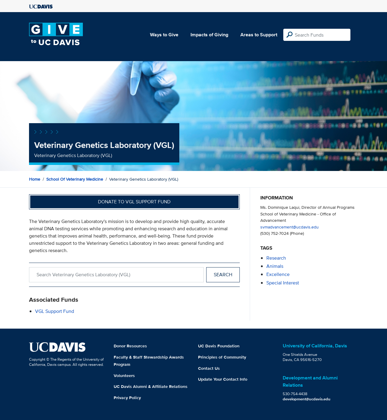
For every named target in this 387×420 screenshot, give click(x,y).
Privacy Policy (127, 398)
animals (274, 266)
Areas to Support (258, 34)
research (276, 257)
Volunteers (124, 375)
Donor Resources (130, 346)
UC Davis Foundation (218, 346)
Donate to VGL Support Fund (134, 201)
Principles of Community (222, 357)
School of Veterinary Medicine (74, 179)
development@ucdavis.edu (306, 399)
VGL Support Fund (54, 311)
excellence (278, 274)
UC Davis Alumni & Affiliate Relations (150, 386)
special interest (282, 282)
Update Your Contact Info (222, 379)
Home (34, 179)
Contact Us (209, 368)
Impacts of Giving (209, 34)
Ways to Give (164, 34)
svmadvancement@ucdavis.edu (289, 227)
